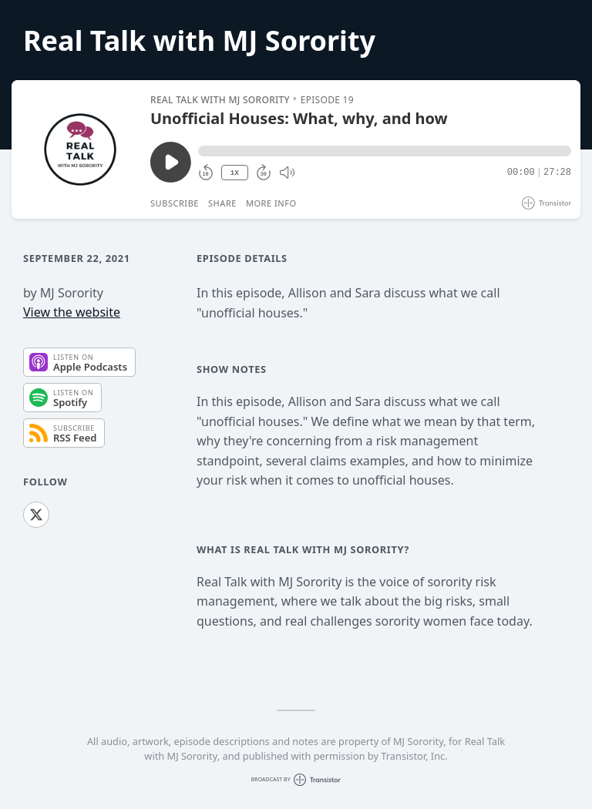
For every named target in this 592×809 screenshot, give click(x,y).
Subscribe (174, 203)
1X (234, 173)
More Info (271, 203)
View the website (71, 312)
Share (222, 203)
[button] (384, 151)
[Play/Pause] (80, 149)
